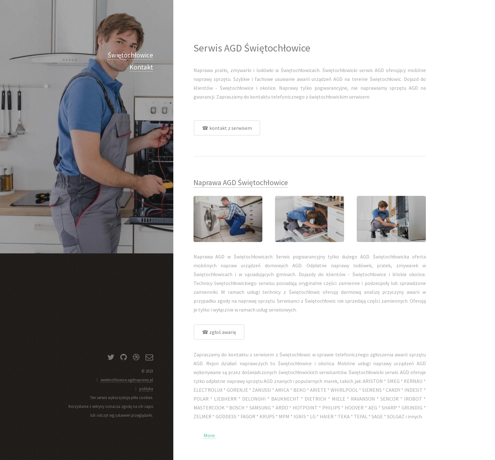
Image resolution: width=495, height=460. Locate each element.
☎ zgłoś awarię (219, 332)
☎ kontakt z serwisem (227, 128)
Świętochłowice (130, 55)
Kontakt (141, 67)
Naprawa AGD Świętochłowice (241, 182)
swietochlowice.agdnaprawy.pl (126, 379)
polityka (146, 388)
